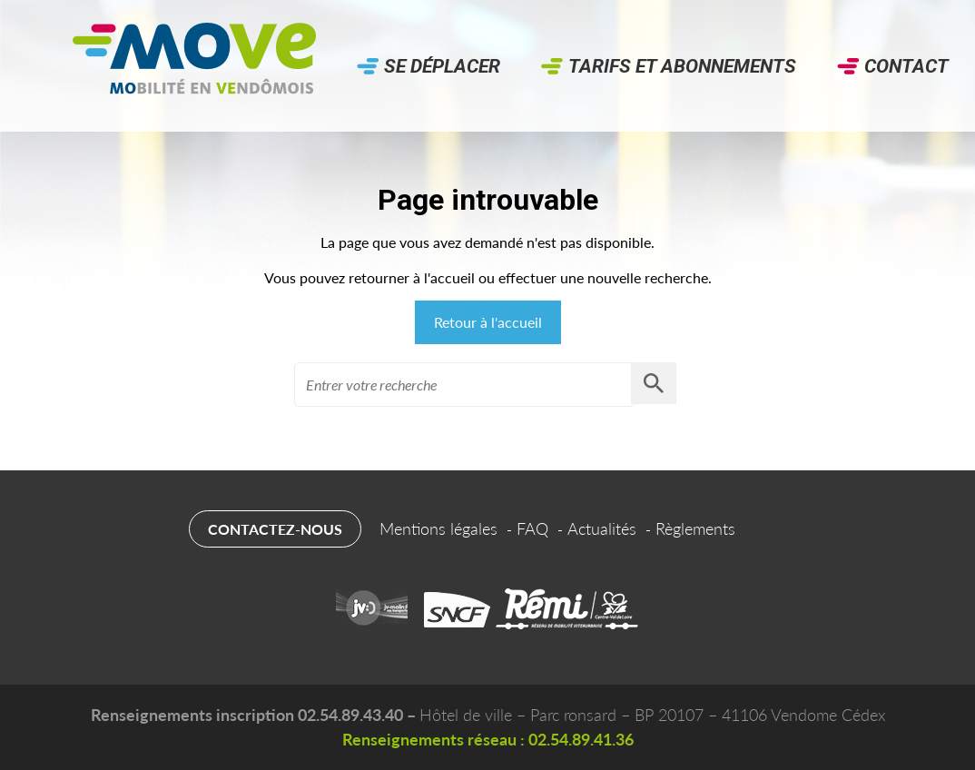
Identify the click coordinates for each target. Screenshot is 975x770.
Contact (906, 66)
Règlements (695, 528)
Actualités (601, 528)
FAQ (532, 528)
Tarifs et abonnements (682, 66)
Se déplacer (442, 66)
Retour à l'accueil (488, 322)
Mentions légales (438, 528)
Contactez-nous (275, 529)
